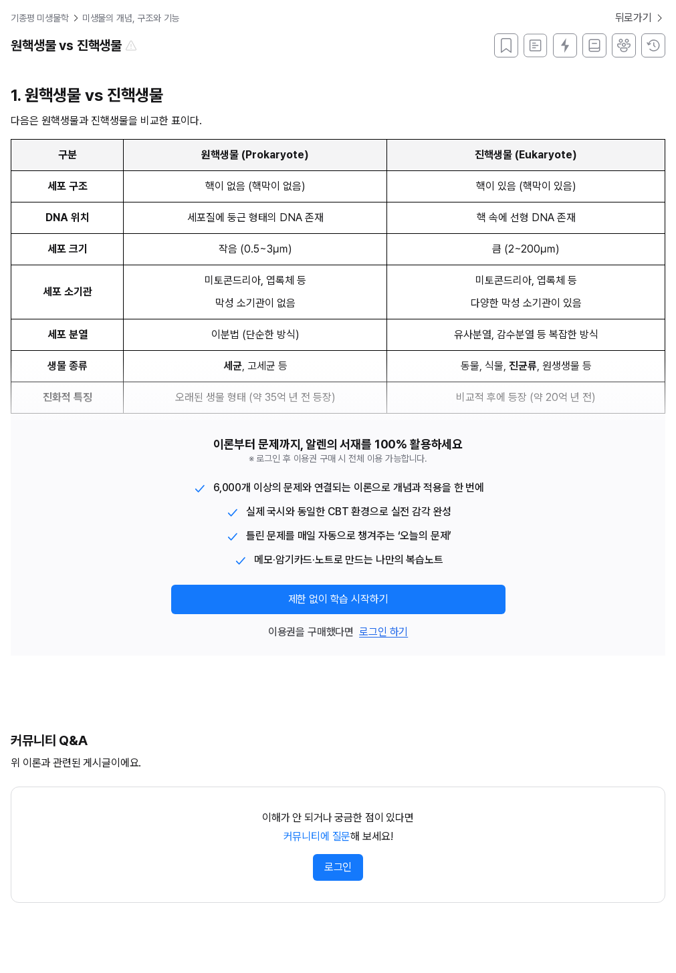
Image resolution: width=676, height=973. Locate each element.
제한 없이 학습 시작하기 (338, 599)
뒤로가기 (640, 17)
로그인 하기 (383, 632)
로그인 (338, 867)
